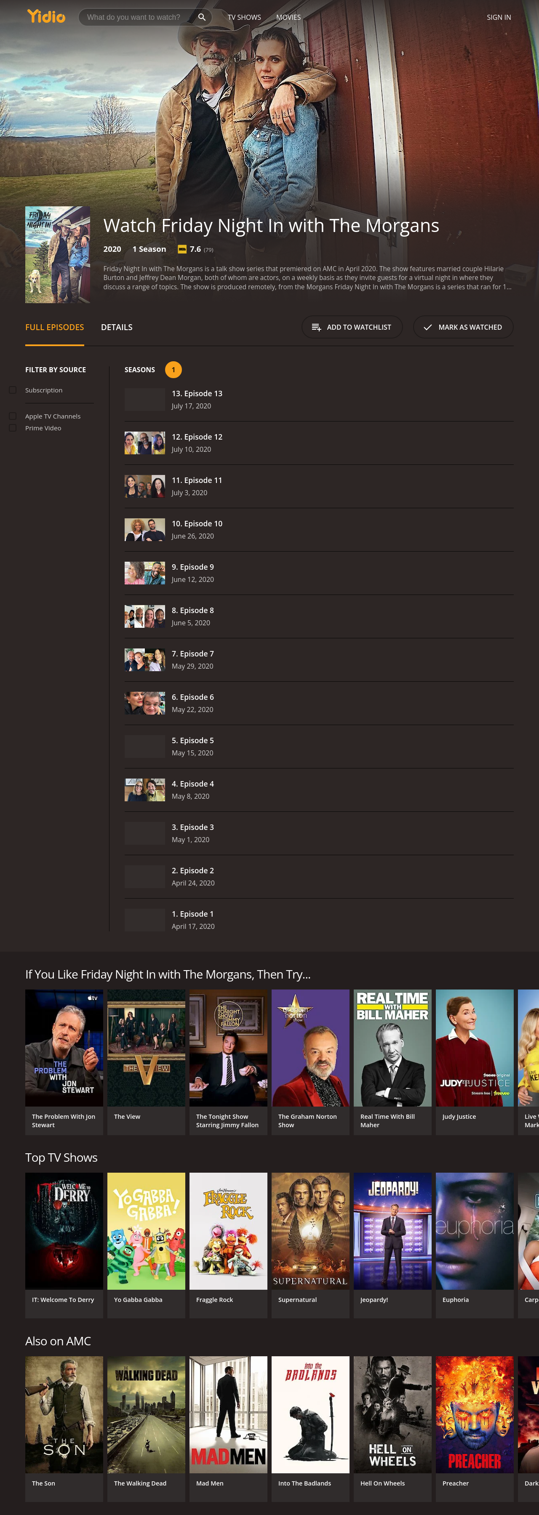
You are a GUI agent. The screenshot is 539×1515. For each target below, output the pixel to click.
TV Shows (244, 17)
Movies (288, 17)
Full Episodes (54, 327)
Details (117, 327)
